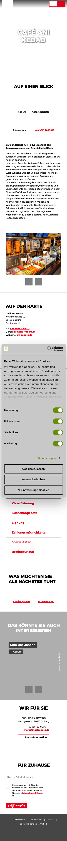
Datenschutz (19, 820)
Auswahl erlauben (33, 479)
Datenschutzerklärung (32, 793)
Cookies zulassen (33, 468)
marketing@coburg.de (36, 730)
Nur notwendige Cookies (33, 489)
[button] (24, 4)
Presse (50, 820)
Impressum (36, 820)
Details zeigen (47, 458)
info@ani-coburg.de (24, 331)
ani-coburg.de (24, 335)
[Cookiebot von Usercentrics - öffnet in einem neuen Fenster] (48, 348)
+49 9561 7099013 (44, 130)
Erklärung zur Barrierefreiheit (33, 824)
